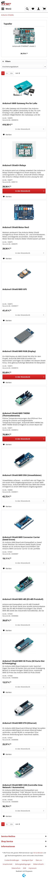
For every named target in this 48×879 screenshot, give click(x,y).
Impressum (32, 868)
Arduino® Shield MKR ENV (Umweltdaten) (21, 475)
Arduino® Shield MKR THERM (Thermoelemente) (16, 414)
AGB (24, 868)
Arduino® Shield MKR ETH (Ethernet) (19, 723)
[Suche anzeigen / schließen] (27, 8)
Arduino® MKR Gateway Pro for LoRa (19, 103)
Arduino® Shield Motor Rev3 (15, 227)
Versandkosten (38, 853)
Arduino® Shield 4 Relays (14, 165)
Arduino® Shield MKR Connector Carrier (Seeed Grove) (21, 538)
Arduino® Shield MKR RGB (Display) (19, 351)
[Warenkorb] (44, 8)
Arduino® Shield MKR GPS (14, 289)
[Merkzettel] (32, 8)
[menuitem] (6, 8)
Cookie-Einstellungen (11, 860)
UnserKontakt (7, 864)
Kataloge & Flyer (27, 860)
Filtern (6, 61)
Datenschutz (16, 868)
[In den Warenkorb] (24, 129)
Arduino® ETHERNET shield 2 (24, 46)
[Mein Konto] (38, 8)
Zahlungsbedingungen (23, 864)
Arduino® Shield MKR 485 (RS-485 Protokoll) (22, 599)
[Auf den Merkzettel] (7, 134)
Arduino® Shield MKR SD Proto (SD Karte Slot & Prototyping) (23, 662)
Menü (6, 8)
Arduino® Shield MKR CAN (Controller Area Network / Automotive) (22, 786)
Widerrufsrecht (38, 864)
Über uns (39, 860)
